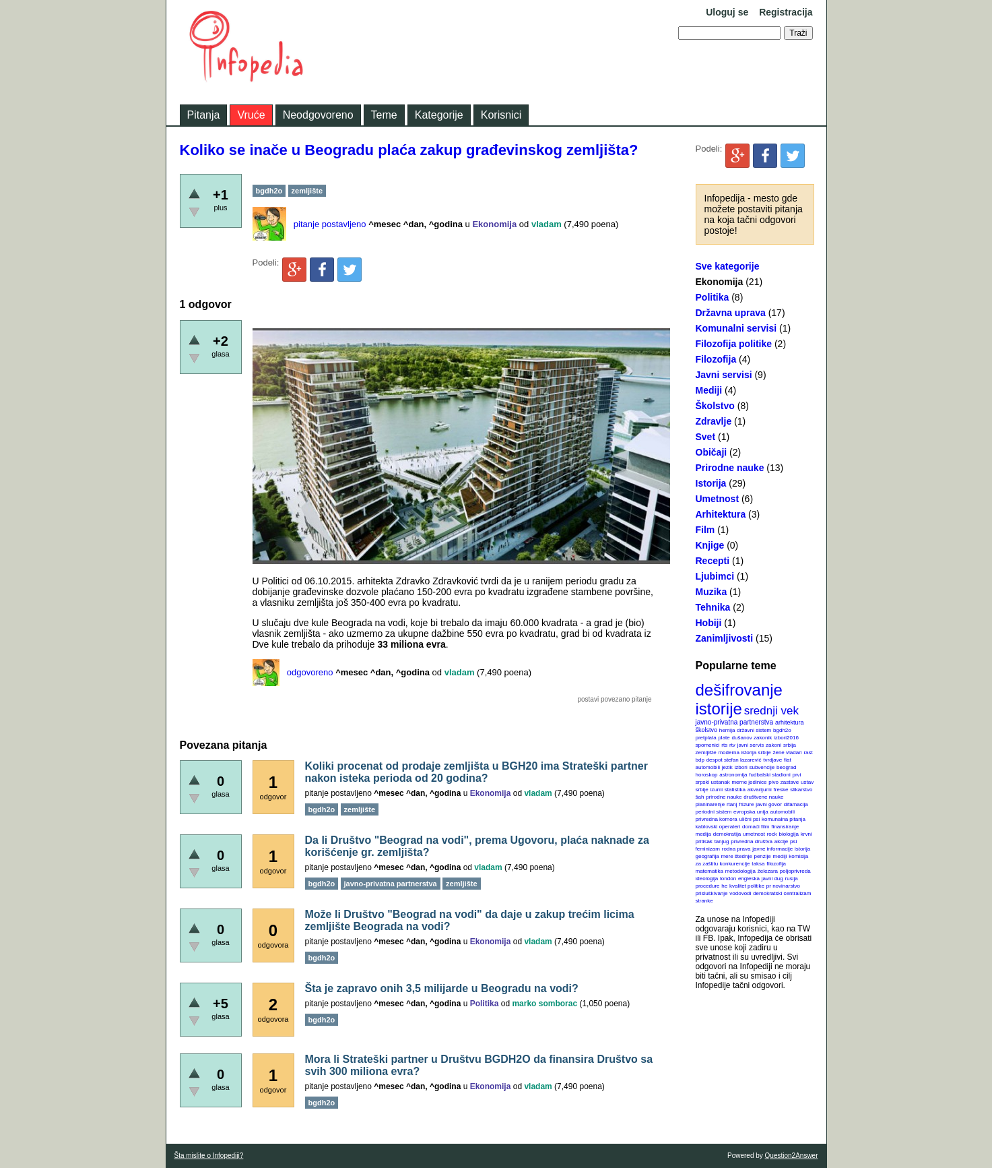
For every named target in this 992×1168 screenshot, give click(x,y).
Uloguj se (727, 12)
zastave (790, 782)
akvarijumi (760, 790)
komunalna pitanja (783, 819)
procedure (708, 886)
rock (772, 834)
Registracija (785, 12)
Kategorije (439, 115)
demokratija (727, 834)
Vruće (251, 115)
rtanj (732, 804)
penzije (762, 856)
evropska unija (750, 812)
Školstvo (715, 405)
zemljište (706, 752)
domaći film (755, 827)
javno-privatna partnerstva (735, 722)
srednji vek (771, 710)
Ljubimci (715, 576)
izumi (716, 790)
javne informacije (772, 849)
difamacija (796, 804)
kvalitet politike (746, 886)
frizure (746, 804)
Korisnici (501, 115)
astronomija (733, 775)
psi (793, 841)
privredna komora (716, 819)
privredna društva (751, 841)
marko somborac (544, 1003)
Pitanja (203, 115)
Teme (384, 115)
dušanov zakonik (752, 738)
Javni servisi (724, 374)
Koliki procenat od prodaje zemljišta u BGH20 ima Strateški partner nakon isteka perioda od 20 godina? (476, 772)
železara (768, 871)
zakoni (773, 745)
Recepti (713, 560)
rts (724, 745)
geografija (707, 856)
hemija (727, 730)
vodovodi (740, 893)
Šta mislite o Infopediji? (209, 1155)
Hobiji (709, 622)
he (724, 886)
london (728, 878)
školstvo (707, 730)
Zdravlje (714, 421)
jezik (727, 767)
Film (705, 529)
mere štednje (736, 856)
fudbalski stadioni (769, 775)
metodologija (740, 871)
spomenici (708, 745)
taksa (758, 864)
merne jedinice (748, 782)
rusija (791, 878)
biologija (789, 834)
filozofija (776, 864)
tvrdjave (772, 760)
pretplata (706, 738)
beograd (786, 767)
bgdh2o (782, 730)
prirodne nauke (723, 797)
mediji (780, 856)
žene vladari (786, 752)
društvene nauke (763, 797)
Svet (706, 436)
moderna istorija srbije (744, 752)
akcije (781, 841)
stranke (704, 901)
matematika (709, 871)
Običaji (711, 452)
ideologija (707, 878)
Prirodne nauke (730, 467)
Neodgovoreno (318, 115)
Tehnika (713, 607)
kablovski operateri (718, 827)
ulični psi (749, 819)
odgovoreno (310, 672)
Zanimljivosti (725, 638)
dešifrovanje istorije (739, 699)
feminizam (708, 849)
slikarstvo (801, 790)
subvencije (761, 767)
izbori (741, 767)
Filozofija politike (734, 343)
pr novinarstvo (783, 886)
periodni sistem (714, 812)
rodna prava (736, 849)
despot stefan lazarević (734, 760)
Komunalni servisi (736, 328)
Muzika (711, 591)
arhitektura (789, 722)
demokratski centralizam (782, 893)
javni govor (769, 804)
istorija (802, 849)
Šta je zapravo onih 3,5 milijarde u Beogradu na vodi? (441, 988)
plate (723, 738)
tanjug (722, 841)
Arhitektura (721, 514)
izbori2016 (786, 738)
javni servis (750, 745)
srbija (789, 745)
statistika (735, 790)
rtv (732, 745)
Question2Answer (791, 1155)
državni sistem (754, 730)
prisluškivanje (712, 893)
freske (781, 790)
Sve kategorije (728, 266)
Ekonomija (719, 281)
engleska (749, 878)
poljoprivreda (795, 871)
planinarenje (710, 804)
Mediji (709, 390)
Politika (712, 297)
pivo (773, 782)
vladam (546, 224)
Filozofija (716, 359)
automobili (782, 812)
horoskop (707, 775)
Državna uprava (731, 312)
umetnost (754, 834)
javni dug (772, 878)
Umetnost (717, 498)
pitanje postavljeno (330, 224)
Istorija (711, 483)
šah (700, 797)
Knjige (710, 545)
